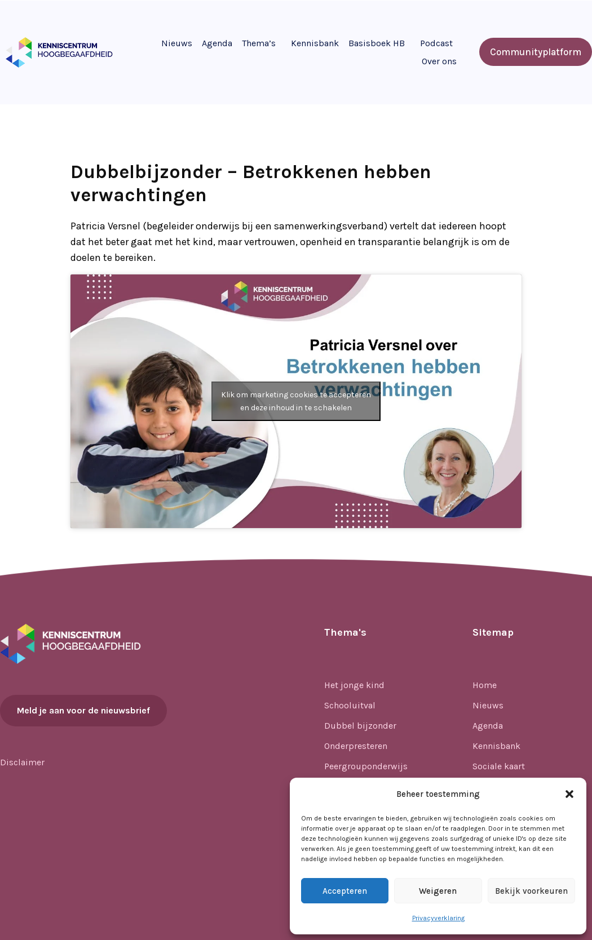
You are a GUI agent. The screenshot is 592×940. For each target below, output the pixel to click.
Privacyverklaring (438, 918)
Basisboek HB (376, 43)
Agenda (217, 43)
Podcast (436, 43)
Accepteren (344, 891)
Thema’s (259, 43)
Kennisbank (315, 43)
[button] (569, 794)
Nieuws (176, 43)
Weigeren (438, 891)
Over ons (439, 61)
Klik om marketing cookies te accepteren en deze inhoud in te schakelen (296, 401)
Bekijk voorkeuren (531, 891)
